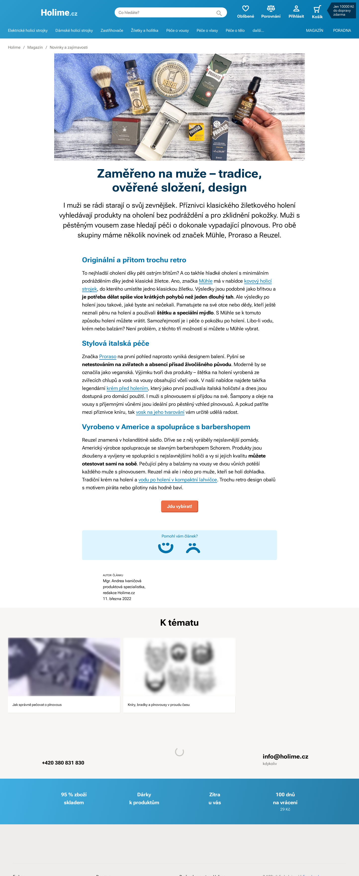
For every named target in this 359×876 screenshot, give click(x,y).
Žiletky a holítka (144, 30)
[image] (64, 664)
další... (258, 30)
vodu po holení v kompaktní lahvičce (177, 480)
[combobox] (165, 12)
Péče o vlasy (207, 30)
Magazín (35, 47)
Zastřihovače (112, 30)
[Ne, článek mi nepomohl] (193, 545)
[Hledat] (214, 12)
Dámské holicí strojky (74, 30)
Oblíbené (240, 11)
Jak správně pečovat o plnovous (54, 703)
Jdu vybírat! (179, 503)
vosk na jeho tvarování (160, 412)
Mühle (206, 281)
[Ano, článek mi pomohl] (166, 545)
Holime (14, 47)
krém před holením (127, 388)
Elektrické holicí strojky (27, 30)
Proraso (107, 356)
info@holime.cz (285, 764)
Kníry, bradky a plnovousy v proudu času (174, 707)
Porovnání (265, 11)
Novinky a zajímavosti (69, 47)
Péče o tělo (235, 30)
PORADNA (342, 30)
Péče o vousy (177, 30)
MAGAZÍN (314, 30)
